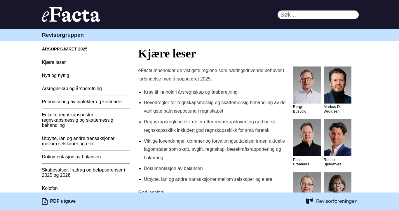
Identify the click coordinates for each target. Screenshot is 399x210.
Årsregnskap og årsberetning (72, 88)
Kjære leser (54, 62)
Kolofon (50, 188)
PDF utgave (63, 201)
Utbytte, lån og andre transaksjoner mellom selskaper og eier (78, 141)
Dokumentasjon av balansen (71, 156)
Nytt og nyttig (55, 75)
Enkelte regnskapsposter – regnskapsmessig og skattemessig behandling (78, 120)
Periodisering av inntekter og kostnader (82, 101)
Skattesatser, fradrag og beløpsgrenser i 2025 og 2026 (83, 172)
